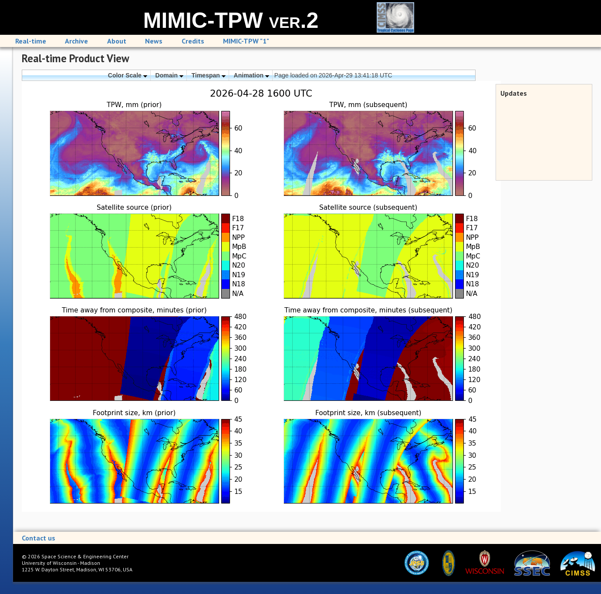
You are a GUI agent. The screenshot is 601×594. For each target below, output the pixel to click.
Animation (251, 75)
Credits (193, 41)
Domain (169, 75)
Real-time (30, 41)
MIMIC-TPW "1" (246, 41)
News (153, 41)
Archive (76, 41)
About (116, 41)
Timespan (209, 75)
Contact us (38, 538)
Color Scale (127, 75)
